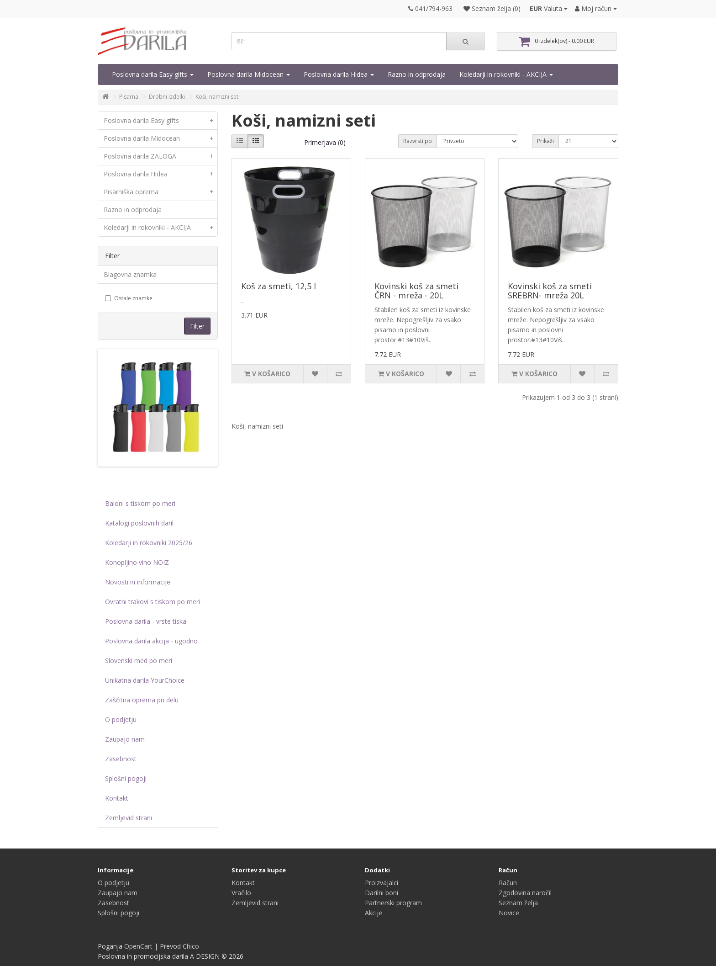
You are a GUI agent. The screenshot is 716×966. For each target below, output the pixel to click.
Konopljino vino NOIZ (137, 562)
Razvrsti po (417, 141)
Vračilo (241, 892)
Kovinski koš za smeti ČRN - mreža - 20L (416, 291)
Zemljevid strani (128, 817)
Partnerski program (393, 902)
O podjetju (121, 719)
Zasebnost (121, 758)
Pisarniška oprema (160, 192)
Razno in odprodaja (417, 74)
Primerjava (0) (325, 142)
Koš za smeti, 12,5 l (278, 286)
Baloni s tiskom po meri (140, 503)
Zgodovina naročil (525, 892)
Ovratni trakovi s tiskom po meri (152, 601)
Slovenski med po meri (138, 660)
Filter (197, 326)
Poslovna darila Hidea (339, 74)
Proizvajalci (381, 882)
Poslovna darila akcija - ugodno (151, 641)
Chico (191, 946)
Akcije (373, 912)
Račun (508, 882)
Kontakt (116, 798)
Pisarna (128, 97)
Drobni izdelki (167, 97)
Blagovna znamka (130, 274)
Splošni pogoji (126, 778)
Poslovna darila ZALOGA (160, 156)
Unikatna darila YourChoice (144, 680)
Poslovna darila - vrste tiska (145, 621)
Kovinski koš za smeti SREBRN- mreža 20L (550, 291)
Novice (509, 912)
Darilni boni (381, 892)
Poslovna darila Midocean (248, 74)
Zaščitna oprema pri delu (142, 699)
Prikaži (545, 141)
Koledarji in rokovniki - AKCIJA (506, 74)
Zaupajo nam (125, 739)
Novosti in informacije (137, 582)
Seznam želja (518, 902)
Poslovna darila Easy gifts (153, 74)
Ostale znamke (129, 298)
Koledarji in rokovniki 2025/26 (148, 542)
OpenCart (138, 946)
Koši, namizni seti (217, 97)
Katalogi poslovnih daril (139, 523)
